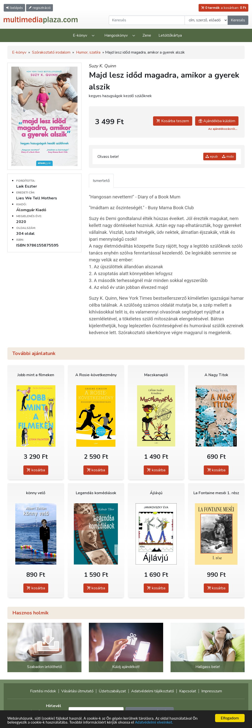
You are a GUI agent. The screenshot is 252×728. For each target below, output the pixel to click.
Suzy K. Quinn (102, 66)
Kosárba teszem (172, 121)
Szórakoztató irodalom (51, 52)
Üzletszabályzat (112, 691)
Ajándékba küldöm (216, 121)
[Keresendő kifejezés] (147, 20)
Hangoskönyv (116, 35)
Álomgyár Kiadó (31, 210)
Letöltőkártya (170, 35)
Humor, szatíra (88, 52)
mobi (228, 156)
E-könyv (80, 35)
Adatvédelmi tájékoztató (152, 691)
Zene (146, 35)
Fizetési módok (43, 691)
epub (211, 156)
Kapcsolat (187, 691)
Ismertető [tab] (101, 180)
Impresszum (211, 691)
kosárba (36, 470)
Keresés (238, 20)
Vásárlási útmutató (77, 691)
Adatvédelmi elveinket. (156, 723)
